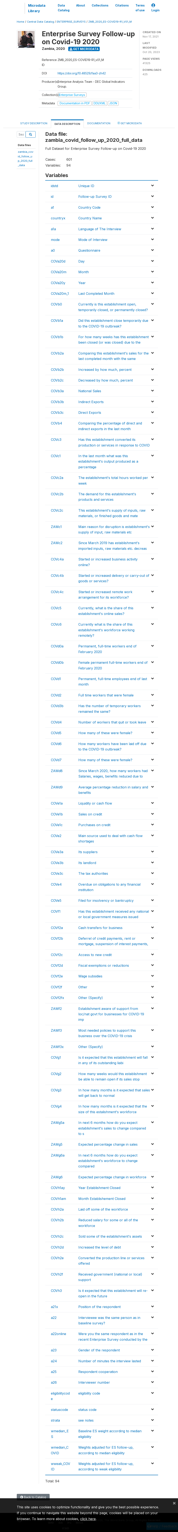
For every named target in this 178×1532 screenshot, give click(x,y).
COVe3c (57, 873)
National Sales (89, 391)
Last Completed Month (96, 293)
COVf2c (57, 955)
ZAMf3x (57, 1047)
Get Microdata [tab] (129, 123)
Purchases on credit (94, 825)
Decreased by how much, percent (105, 380)
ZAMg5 (56, 1144)
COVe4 (56, 884)
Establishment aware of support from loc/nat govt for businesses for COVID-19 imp (111, 1014)
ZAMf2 (56, 1009)
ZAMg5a (57, 1123)
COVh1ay (58, 1188)
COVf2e (57, 976)
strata (55, 1420)
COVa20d (58, 261)
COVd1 (56, 679)
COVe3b (57, 863)
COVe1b (57, 814)
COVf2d (57, 965)
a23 (54, 1350)
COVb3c (57, 412)
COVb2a (57, 353)
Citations (122, 5)
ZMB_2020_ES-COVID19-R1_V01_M (110, 21)
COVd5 (56, 733)
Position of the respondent (99, 1307)
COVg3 (56, 1090)
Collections (100, 5)
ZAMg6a (57, 1155)
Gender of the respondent (99, 1350)
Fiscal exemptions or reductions (103, 965)
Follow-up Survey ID (95, 196)
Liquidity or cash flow (95, 803)
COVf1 (56, 911)
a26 (54, 1382)
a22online (58, 1334)
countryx (58, 218)
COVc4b (57, 575)
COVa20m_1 (60, 293)
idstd (54, 186)
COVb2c (57, 380)
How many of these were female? (105, 733)
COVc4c (57, 592)
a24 (54, 1361)
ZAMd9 (57, 787)
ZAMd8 (57, 771)
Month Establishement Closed (101, 1199)
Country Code (89, 207)
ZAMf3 (56, 1030)
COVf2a (57, 928)
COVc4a (57, 559)
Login (155, 8)
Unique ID (86, 186)
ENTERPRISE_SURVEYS (71, 21)
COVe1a (57, 803)
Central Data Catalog (40, 21)
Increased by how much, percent (105, 369)
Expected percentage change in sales (108, 1144)
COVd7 (56, 760)
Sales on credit (90, 814)
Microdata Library (36, 8)
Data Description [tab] (67, 124)
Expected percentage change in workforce (112, 1177)
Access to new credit (95, 955)
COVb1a (57, 320)
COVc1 (56, 456)
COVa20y (58, 283)
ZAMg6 (57, 1177)
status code (87, 1410)
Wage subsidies (90, 976)
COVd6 (56, 744)
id (52, 196)
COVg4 (56, 1106)
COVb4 (56, 423)
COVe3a (57, 852)
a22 (54, 1318)
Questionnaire (89, 250)
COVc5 (56, 608)
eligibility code (89, 1393)
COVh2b (57, 1220)
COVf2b (57, 938)
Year (82, 283)
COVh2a (57, 1209)
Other (82, 987)
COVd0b (57, 662)
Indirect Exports (91, 402)
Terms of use (140, 8)
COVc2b (57, 494)
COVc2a (57, 478)
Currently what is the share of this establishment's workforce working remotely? (106, 630)
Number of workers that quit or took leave (112, 722)
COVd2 (56, 695)
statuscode (59, 1410)
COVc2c (57, 510)
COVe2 (56, 836)
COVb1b (57, 337)
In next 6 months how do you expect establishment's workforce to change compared (108, 1160)
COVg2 (56, 1074)
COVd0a (57, 646)
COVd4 (56, 722)
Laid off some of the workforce (103, 1209)
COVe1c (57, 825)
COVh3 (56, 1291)
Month (83, 272)
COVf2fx (57, 998)
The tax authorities (93, 873)
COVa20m (58, 272)
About (80, 5)
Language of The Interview (99, 229)
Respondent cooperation (98, 1372)
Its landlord (87, 863)
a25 (54, 1372)
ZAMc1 (56, 527)
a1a (53, 229)
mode (55, 240)
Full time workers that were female (106, 695)
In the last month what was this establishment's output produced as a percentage (108, 461)
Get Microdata (84, 49)
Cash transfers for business (100, 928)
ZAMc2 (56, 543)
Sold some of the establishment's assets (110, 1236)
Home (20, 21)
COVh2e (57, 1258)
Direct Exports (89, 412)
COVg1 (56, 1057)
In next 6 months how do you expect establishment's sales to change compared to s (112, 1128)
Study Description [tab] (33, 123)
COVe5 (56, 900)
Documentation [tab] (98, 123)
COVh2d (57, 1247)
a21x (54, 1307)
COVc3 (56, 439)
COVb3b (57, 402)
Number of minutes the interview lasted (109, 1361)
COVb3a (57, 391)
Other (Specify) (90, 998)
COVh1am (58, 1199)
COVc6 (56, 624)
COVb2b (57, 369)
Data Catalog (64, 8)
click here (88, 1519)
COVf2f (56, 987)
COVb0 (56, 304)
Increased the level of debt (99, 1247)
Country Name (90, 218)
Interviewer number (94, 1382)
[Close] (174, 1502)
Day (81, 261)
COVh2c (57, 1236)
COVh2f (57, 1274)
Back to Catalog (33, 1497)
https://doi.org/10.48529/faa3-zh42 (82, 73)
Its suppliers (88, 852)
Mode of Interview (92, 240)
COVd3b (57, 706)
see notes (86, 1420)
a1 (52, 207)
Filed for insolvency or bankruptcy (106, 900)
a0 (53, 250)
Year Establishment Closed (99, 1188)
